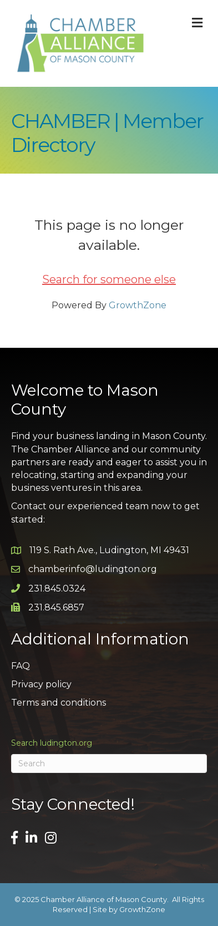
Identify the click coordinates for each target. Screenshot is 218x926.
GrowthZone (137, 305)
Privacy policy (41, 684)
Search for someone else (109, 279)
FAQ (20, 666)
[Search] (109, 763)
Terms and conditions (58, 702)
